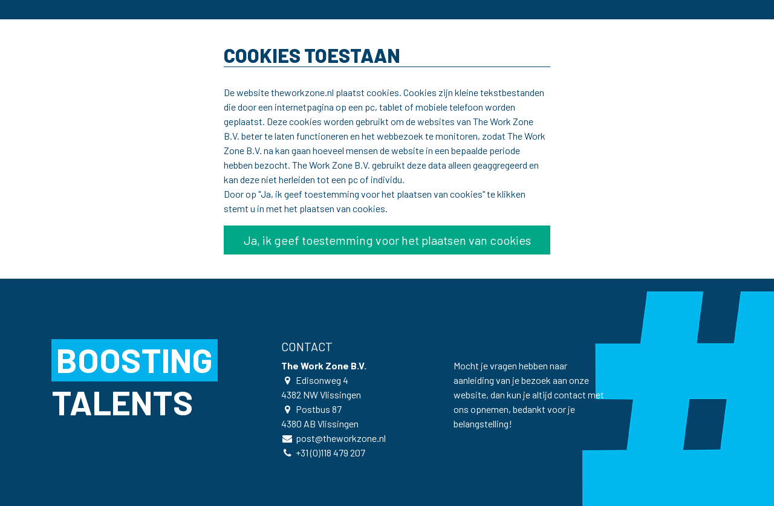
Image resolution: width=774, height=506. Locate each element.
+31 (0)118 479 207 (330, 452)
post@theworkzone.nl (341, 438)
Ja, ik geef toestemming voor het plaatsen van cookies (387, 240)
